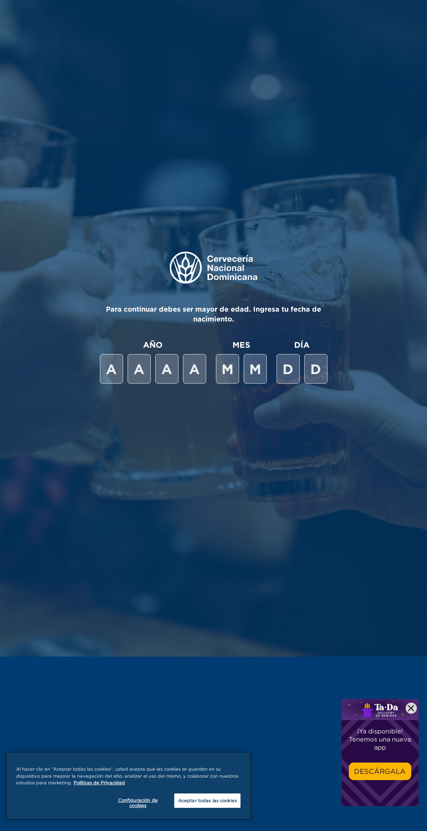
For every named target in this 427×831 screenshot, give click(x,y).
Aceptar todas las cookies (207, 800)
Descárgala (380, 771)
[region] (128, 786)
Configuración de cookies (138, 803)
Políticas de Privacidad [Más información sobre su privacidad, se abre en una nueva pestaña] (99, 782)
